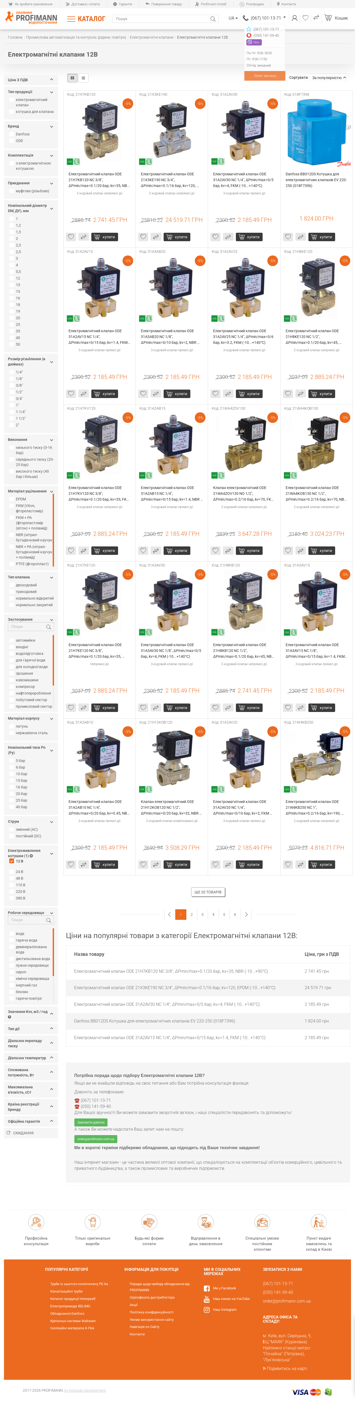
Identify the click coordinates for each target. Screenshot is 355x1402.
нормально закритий (32, 605)
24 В (17, 872)
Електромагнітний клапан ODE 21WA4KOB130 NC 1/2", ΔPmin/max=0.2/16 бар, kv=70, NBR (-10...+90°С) (316, 494)
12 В (17, 861)
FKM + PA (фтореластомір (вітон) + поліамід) (29, 522)
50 (15, 344)
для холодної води (29, 667)
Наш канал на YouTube (231, 1299)
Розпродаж (252, 4)
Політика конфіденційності (151, 1312)
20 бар (19, 794)
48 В (17, 878)
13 (15, 285)
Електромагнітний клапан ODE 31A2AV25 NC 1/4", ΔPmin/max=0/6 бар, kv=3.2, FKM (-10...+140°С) (243, 337)
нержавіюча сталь (29, 733)
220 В (18, 891)
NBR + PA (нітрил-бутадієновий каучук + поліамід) (31, 552)
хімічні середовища (30, 978)
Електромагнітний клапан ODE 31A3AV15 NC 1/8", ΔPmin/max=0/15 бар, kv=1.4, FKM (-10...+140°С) (315, 651)
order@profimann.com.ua (95, 1139)
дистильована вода (30, 959)
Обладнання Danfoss (67, 1314)
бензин (19, 992)
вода (17, 933)
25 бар (19, 800)
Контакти (286, 4)
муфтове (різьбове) (30, 191)
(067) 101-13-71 (268, 18)
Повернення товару (163, 4)
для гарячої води (28, 660)
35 (15, 331)
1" (15, 405)
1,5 (16, 232)
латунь (19, 726)
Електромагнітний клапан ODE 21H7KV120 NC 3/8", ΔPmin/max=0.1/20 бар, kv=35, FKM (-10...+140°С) (100, 494)
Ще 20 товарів (208, 892)
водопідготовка (27, 653)
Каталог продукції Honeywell (72, 1299)
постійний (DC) (26, 836)
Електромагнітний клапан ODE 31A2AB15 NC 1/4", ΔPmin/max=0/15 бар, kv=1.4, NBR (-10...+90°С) (170, 494)
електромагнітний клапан (29, 102)
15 (15, 291)
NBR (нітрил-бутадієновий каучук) (32, 537)
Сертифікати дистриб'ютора (152, 1297)
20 (15, 318)
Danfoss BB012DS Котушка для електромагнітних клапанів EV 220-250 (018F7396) (316, 180)
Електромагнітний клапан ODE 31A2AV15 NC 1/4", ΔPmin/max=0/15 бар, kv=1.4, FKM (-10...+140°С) (98, 337)
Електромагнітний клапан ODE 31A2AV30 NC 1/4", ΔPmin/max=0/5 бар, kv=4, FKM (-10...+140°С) (243, 180)
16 (15, 298)
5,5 (16, 272)
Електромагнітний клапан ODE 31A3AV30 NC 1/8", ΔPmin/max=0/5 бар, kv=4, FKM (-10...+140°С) (171, 651)
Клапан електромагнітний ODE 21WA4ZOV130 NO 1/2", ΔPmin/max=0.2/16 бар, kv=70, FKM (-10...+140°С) (244, 494)
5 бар (18, 761)
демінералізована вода (29, 949)
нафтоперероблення (31, 693)
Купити (109, 237)
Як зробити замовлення (30, 4)
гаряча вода (24, 940)
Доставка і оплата (83, 4)
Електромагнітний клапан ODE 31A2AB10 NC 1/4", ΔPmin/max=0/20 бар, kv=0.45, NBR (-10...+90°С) (99, 808)
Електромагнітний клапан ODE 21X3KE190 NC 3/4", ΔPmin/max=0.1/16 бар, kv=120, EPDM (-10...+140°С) (168, 180)
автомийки (23, 640)
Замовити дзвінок (91, 1122)
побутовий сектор (29, 700)
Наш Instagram (224, 1310)
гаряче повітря (26, 998)
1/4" (17, 372)
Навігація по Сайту (144, 1327)
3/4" (17, 398)
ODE (17, 141)
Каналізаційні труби (66, 1291)
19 (15, 311)
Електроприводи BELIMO (70, 1306)
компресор (23, 686)
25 (15, 324)
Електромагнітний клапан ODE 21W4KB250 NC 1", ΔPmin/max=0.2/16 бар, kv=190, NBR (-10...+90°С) (313, 808)
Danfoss (20, 134)
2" (15, 425)
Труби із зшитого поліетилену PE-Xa (79, 1284)
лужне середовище (30, 965)
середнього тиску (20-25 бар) (32, 462)
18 (15, 305)
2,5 (16, 252)
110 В (18, 885)
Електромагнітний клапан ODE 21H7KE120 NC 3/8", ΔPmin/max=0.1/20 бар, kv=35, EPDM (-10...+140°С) (96, 651)
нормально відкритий (32, 598)
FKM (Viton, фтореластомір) (27, 508)
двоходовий (24, 585)
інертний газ (24, 985)
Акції (133, 1305)
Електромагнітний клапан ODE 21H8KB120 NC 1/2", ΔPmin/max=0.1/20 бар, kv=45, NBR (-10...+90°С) (244, 651)
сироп (18, 972)
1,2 (16, 225)
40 (15, 338)
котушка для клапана (32, 111)
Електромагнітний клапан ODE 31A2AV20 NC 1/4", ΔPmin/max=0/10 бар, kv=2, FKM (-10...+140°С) (241, 808)
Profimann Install (210, 4)
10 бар (19, 774)
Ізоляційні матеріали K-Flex (72, 1328)
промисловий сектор (31, 706)
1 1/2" (18, 418)
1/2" (17, 392)
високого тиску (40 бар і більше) (30, 474)
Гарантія (122, 4)
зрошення (22, 673)
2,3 (16, 245)
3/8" (17, 385)
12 (15, 278)
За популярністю (329, 78)
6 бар (18, 767)
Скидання (20, 1133)
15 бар (19, 780)
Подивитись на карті (287, 1368)
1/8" (17, 379)
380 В (18, 898)
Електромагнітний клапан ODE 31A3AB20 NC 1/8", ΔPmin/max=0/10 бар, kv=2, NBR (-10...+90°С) (169, 337)
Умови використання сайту (152, 1320)
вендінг (20, 647)
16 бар (19, 787)
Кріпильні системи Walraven (73, 1321)
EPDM (18, 499)
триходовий (24, 592)
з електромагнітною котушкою (31, 166)
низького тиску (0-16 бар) (31, 450)
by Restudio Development (85, 1390)
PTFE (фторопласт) (30, 564)
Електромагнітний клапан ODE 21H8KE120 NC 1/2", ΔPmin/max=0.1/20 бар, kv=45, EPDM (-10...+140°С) (313, 337)
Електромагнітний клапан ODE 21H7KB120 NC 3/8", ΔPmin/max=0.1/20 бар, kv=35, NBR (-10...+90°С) (99, 180)
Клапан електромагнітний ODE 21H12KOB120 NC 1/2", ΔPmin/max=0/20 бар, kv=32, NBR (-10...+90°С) (170, 808)
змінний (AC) (24, 829)
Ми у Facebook (224, 1288)
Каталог (91, 19)
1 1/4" (18, 412)
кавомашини (24, 680)
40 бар (19, 807)
